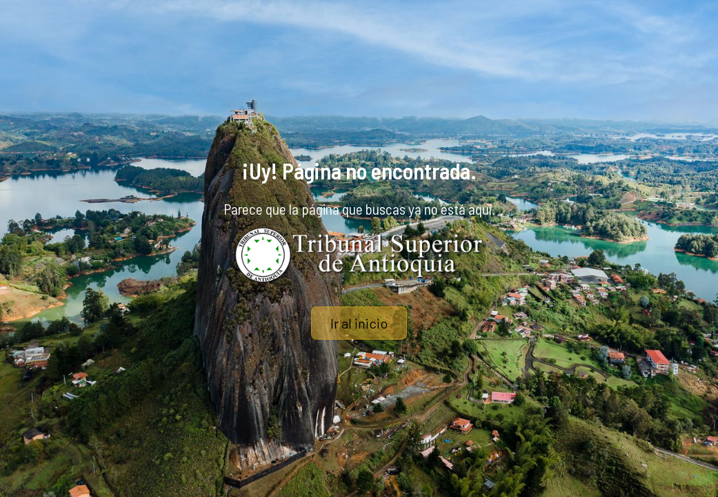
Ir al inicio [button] (359, 323)
